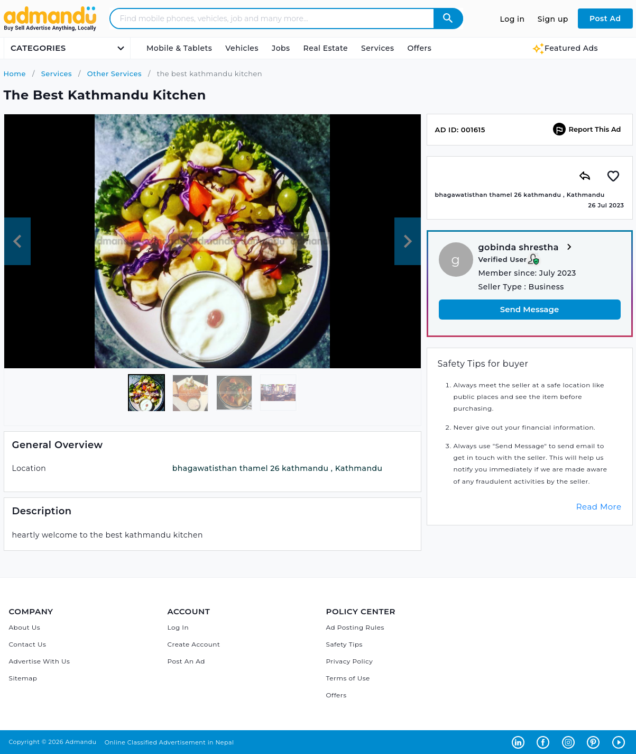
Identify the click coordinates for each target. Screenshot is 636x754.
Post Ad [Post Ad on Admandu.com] (605, 18)
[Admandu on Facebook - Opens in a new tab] (545, 742)
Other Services (113, 73)
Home (15, 73)
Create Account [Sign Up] (194, 644)
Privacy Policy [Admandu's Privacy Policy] (349, 661)
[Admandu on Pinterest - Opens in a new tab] (595, 742)
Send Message (529, 309)
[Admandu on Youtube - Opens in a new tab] (620, 742)
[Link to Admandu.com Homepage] (50, 29)
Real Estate (325, 48)
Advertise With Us (39, 661)
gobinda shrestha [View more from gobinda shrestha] (526, 247)
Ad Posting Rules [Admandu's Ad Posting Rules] (355, 627)
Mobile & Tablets (179, 48)
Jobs (281, 48)
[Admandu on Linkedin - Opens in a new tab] (520, 742)
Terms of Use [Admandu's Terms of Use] (348, 678)
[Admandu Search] (448, 18)
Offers (419, 48)
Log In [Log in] (178, 627)
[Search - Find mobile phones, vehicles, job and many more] (278, 18)
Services (377, 48)
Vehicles (242, 48)
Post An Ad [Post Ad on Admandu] (186, 661)
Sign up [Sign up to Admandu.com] (553, 19)
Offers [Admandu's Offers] (336, 695)
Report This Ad (587, 129)
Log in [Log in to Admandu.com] (512, 19)
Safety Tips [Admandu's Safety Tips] (344, 644)
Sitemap (23, 678)
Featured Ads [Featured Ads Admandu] (565, 48)
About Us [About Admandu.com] (25, 627)
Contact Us (28, 644)
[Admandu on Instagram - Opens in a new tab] (570, 742)
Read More (599, 507)
